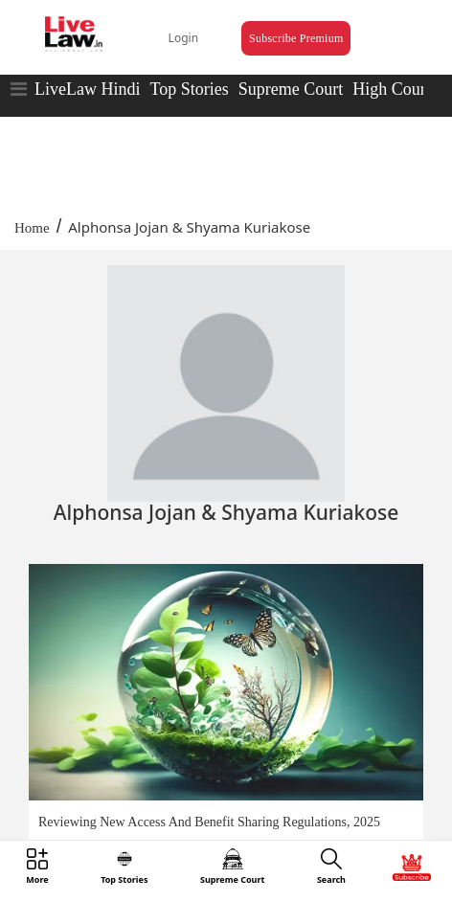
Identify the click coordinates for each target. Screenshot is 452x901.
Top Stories (188, 89)
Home (32, 228)
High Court (391, 89)
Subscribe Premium (296, 38)
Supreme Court (291, 89)
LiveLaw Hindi (87, 89)
